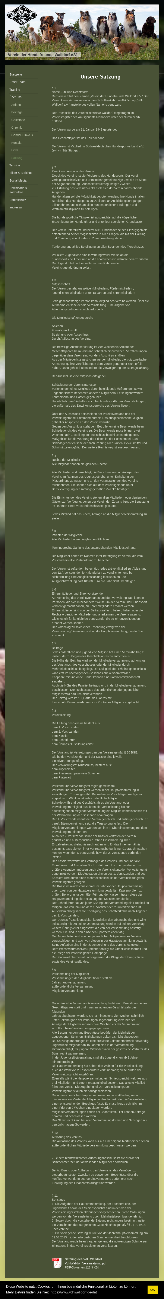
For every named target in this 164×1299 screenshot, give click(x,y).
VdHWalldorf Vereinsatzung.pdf (85, 1263)
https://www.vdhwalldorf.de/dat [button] (74, 1292)
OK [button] (152, 1290)
